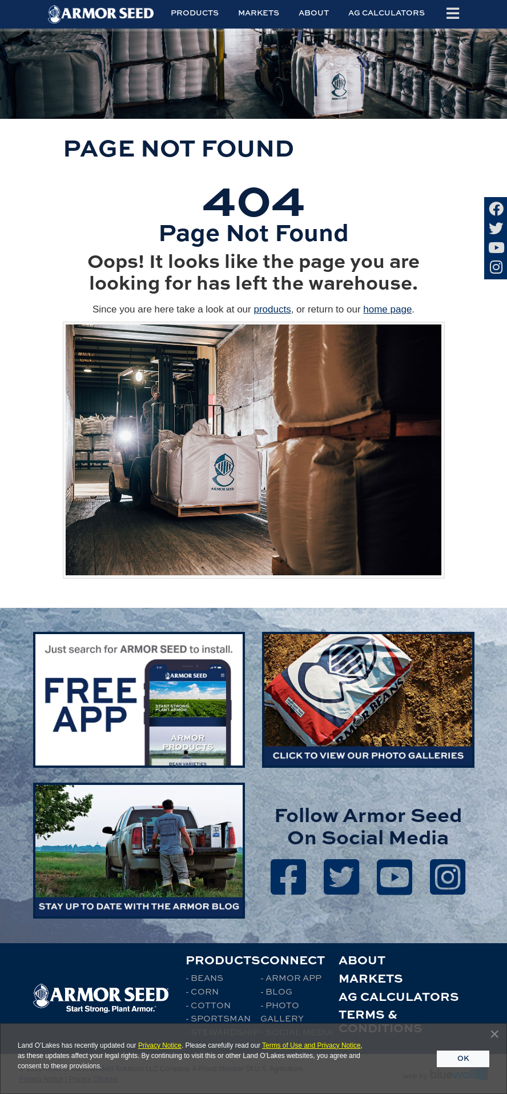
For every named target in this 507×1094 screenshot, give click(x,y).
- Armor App (290, 977)
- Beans (204, 977)
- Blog (276, 991)
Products (195, 12)
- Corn (202, 991)
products (272, 309)
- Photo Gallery (282, 1012)
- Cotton (208, 1005)
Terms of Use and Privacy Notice (311, 1045)
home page (387, 309)
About (314, 12)
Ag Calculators (386, 12)
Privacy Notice (160, 1045)
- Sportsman (218, 1018)
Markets (258, 12)
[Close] (494, 1034)
